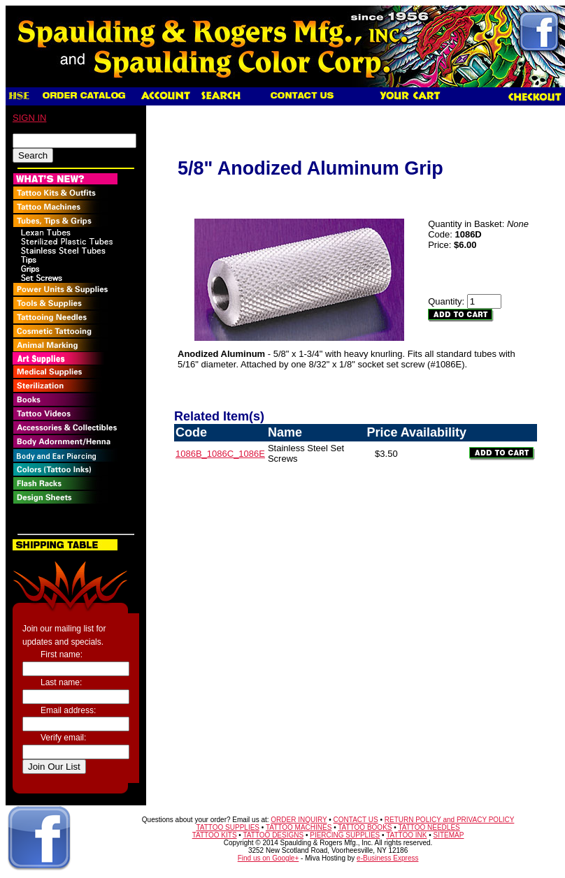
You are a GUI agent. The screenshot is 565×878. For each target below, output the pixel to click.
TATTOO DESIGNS (273, 835)
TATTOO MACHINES (298, 827)
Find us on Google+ (268, 858)
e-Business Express (387, 858)
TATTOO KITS (214, 835)
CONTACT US (356, 820)
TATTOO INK (406, 835)
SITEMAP (449, 835)
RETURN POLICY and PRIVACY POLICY (450, 820)
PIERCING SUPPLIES (345, 835)
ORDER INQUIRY (299, 820)
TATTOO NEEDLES (428, 827)
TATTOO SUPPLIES (227, 827)
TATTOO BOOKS (365, 827)
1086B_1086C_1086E (220, 453)
